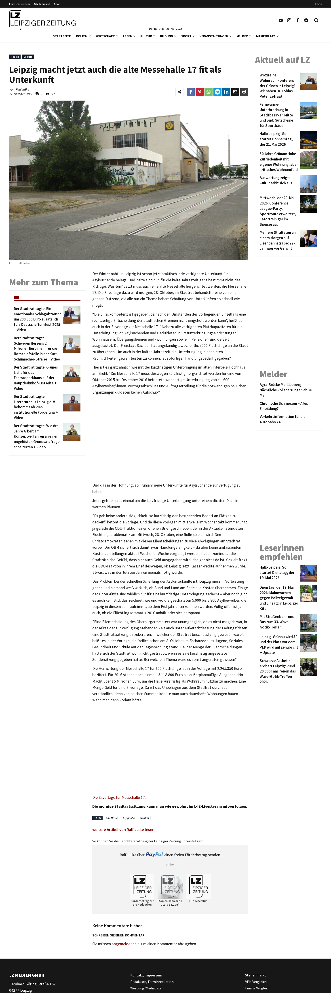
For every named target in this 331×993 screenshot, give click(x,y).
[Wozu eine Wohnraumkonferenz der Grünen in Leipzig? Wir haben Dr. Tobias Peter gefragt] (279, 86)
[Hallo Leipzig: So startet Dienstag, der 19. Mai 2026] (279, 573)
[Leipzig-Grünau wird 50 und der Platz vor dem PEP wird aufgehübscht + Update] (279, 645)
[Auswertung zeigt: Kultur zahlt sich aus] (279, 184)
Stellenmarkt (42, 4)
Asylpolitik (128, 818)
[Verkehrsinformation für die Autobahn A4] (288, 419)
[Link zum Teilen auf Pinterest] (200, 92)
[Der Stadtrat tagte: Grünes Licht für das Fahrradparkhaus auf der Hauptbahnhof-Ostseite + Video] (37, 378)
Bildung (166, 36)
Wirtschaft (105, 36)
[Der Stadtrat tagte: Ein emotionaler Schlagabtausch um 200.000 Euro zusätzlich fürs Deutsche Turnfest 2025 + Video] (37, 319)
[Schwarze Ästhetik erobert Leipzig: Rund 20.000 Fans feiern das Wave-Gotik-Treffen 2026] (279, 671)
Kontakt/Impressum (146, 975)
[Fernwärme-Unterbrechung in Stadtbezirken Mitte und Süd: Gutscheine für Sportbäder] (279, 115)
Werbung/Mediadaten (147, 988)
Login (318, 4)
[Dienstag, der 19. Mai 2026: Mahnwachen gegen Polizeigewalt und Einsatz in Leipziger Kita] (279, 598)
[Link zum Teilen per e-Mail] (235, 92)
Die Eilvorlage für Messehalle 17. (119, 797)
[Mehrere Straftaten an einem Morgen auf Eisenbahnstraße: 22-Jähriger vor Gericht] (279, 240)
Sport (186, 36)
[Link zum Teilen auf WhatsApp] (209, 92)
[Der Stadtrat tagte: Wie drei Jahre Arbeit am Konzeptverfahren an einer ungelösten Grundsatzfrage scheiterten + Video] (37, 436)
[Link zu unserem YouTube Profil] (280, 20)
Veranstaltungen (214, 36)
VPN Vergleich (256, 981)
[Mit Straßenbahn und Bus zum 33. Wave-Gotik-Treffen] (279, 623)
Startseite (62, 36)
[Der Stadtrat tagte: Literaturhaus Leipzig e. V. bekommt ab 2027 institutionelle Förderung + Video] (37, 407)
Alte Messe (112, 818)
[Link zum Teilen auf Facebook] (191, 92)
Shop (57, 4)
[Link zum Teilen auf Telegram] (217, 92)
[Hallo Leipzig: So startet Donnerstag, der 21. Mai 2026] (279, 140)
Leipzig (28, 56)
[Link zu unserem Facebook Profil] (297, 20)
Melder (242, 36)
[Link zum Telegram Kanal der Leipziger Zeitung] (306, 20)
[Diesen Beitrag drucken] (244, 92)
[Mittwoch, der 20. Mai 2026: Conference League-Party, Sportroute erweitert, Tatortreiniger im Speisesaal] (279, 211)
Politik (82, 36)
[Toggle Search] (316, 20)
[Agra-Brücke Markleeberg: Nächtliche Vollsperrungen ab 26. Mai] (288, 390)
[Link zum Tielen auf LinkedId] (226, 92)
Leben (127, 36)
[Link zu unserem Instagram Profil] (289, 20)
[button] (90, 35)
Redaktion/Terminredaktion (152, 981)
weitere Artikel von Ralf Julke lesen (123, 829)
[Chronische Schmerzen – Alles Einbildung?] (288, 406)
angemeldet (122, 943)
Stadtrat (144, 818)
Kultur (146, 36)
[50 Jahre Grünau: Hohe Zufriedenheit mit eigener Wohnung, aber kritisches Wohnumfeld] (279, 162)
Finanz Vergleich (257, 988)
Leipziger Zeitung (20, 4)
